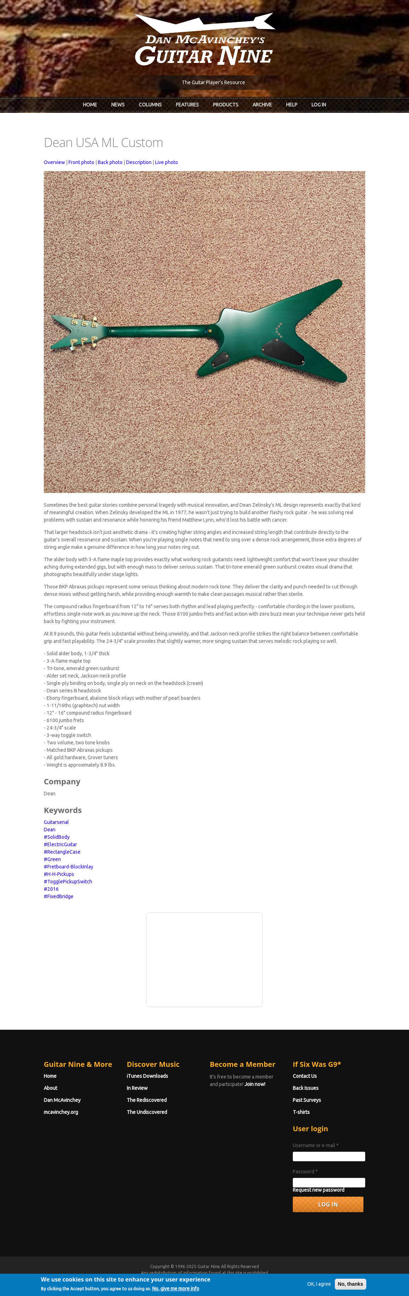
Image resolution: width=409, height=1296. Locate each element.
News (118, 104)
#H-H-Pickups (59, 874)
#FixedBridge (58, 896)
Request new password (318, 1190)
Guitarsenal (56, 822)
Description (139, 162)
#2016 (51, 889)
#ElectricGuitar (60, 844)
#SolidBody (57, 837)
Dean (49, 829)
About (50, 1088)
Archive (262, 104)
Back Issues (306, 1088)
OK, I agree (319, 1287)
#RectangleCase (62, 852)
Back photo (110, 162)
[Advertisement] (204, 958)
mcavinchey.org (61, 1112)
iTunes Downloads (147, 1076)
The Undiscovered (147, 1112)
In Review (137, 1088)
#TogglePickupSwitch (68, 881)
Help (291, 104)
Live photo (166, 162)
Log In (319, 104)
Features (187, 104)
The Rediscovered (147, 1100)
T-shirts (301, 1112)
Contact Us (305, 1076)
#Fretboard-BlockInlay (68, 867)
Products (225, 104)
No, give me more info (175, 1292)
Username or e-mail (316, 1145)
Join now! (254, 1084)
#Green (52, 859)
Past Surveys (307, 1100)
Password (305, 1171)
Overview (54, 162)
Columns (150, 104)
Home (90, 104)
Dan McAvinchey (62, 1100)
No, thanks (350, 1287)
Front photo (81, 162)
